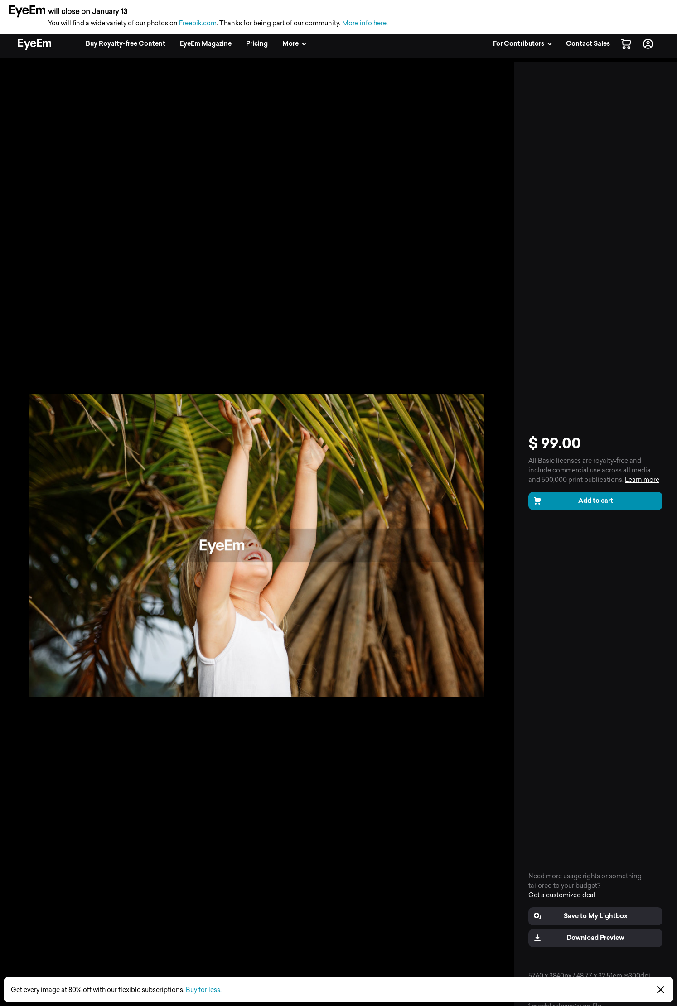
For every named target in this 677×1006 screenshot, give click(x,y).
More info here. (365, 23)
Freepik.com (198, 23)
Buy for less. (204, 990)
